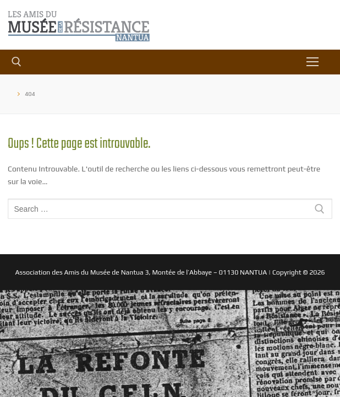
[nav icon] (312, 62)
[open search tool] (16, 62)
